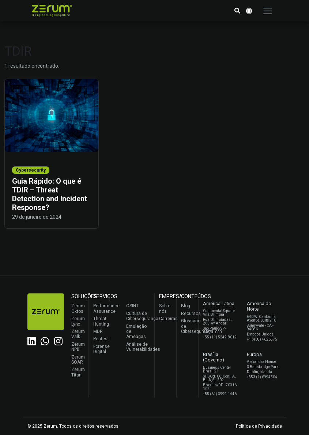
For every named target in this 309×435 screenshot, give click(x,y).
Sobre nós (164, 308)
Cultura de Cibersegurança (138, 316)
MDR (98, 331)
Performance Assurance (105, 308)
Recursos (188, 313)
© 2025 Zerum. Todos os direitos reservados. (73, 426)
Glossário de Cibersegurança (188, 326)
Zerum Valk (78, 334)
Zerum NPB (78, 347)
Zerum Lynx (78, 321)
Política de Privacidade (259, 426)
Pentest (101, 338)
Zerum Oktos (78, 308)
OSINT (132, 305)
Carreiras (166, 318)
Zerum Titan (78, 372)
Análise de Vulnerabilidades (138, 347)
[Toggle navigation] (268, 11)
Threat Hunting (101, 321)
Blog (185, 305)
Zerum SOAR (78, 360)
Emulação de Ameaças (136, 332)
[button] (237, 11)
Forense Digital (101, 349)
